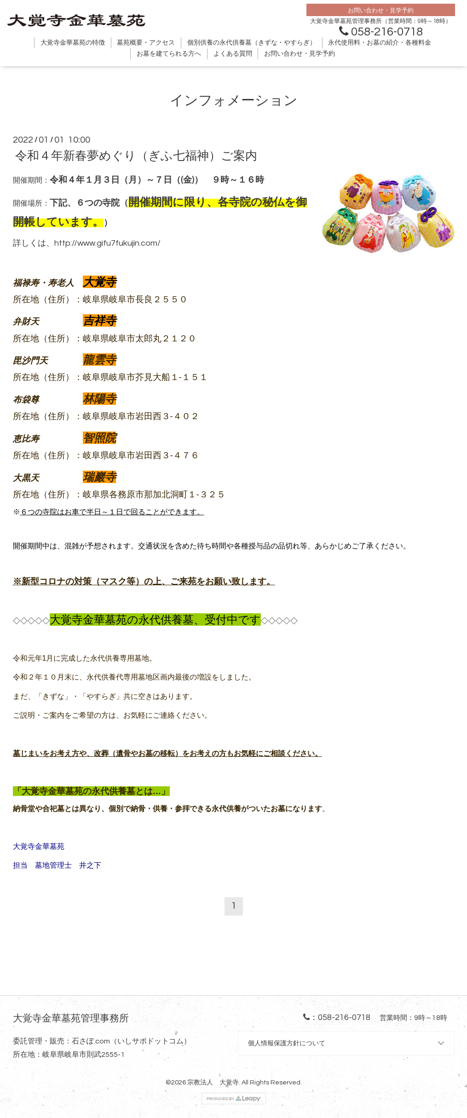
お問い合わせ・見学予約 (299, 54)
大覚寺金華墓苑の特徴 (72, 43)
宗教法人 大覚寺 (213, 1082)
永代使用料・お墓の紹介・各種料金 (379, 43)
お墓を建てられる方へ (169, 54)
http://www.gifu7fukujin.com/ (107, 243)
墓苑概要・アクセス (146, 43)
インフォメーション (234, 100)
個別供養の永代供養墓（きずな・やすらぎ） (251, 43)
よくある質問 (232, 54)
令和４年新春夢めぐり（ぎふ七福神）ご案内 (136, 156)
